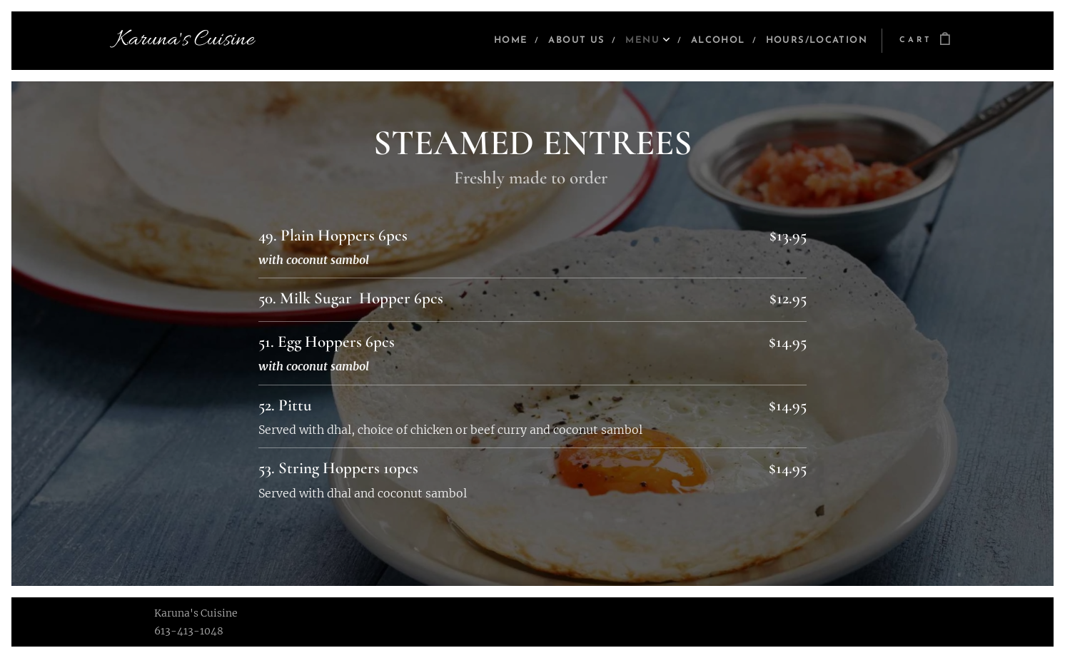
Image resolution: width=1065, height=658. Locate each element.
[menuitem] (488, 41)
